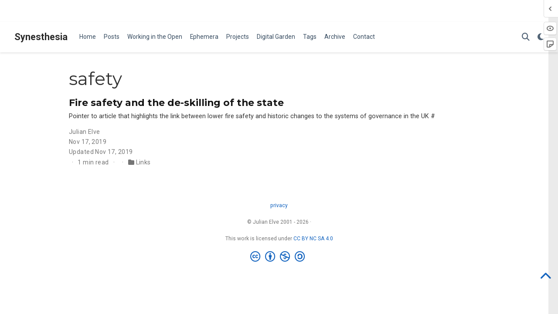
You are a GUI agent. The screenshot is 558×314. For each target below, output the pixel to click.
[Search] (526, 37)
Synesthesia (41, 36)
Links (143, 162)
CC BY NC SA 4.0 (313, 239)
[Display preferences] (541, 37)
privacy (279, 205)
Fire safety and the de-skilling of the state (176, 102)
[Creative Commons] (279, 257)
